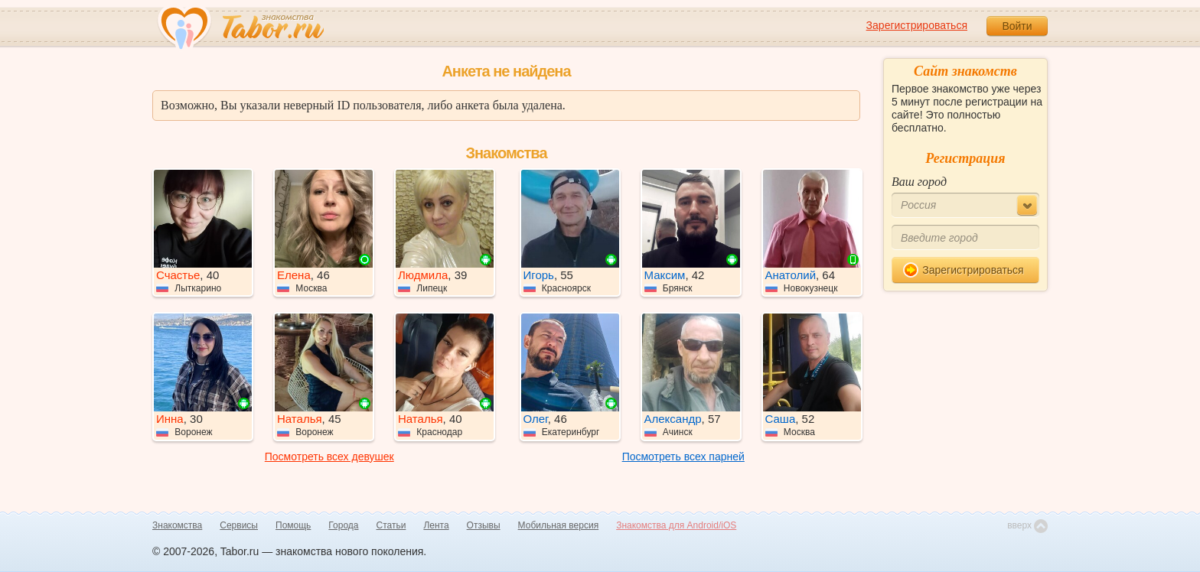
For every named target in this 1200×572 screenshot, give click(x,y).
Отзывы (484, 525)
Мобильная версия (558, 525)
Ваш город (919, 181)
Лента (435, 525)
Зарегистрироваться (916, 25)
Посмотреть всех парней (683, 456)
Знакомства (177, 525)
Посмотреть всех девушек (329, 456)
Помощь (293, 525)
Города (343, 525)
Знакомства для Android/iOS (676, 525)
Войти (1017, 26)
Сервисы (239, 525)
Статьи (391, 525)
